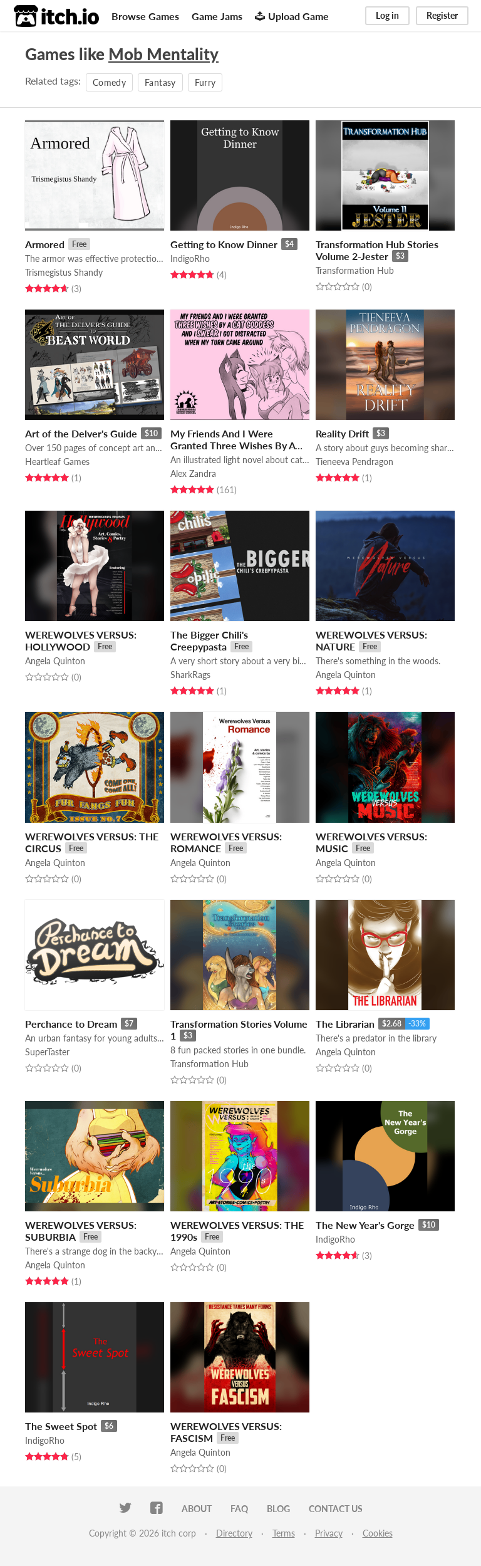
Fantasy (160, 82)
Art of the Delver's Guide (81, 433)
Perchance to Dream (71, 1024)
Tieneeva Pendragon (354, 461)
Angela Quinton (55, 660)
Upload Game (292, 16)
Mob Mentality (163, 54)
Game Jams (217, 16)
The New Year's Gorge (365, 1225)
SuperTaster (47, 1052)
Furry (205, 82)
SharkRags (190, 674)
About (197, 1508)
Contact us (336, 1508)
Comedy (109, 82)
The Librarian (345, 1024)
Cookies (378, 1533)
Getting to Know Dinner (223, 244)
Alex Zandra (193, 473)
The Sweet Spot (61, 1426)
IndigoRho (190, 258)
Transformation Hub (355, 270)
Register (442, 15)
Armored (45, 244)
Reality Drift (342, 433)
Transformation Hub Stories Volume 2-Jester (377, 250)
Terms (283, 1533)
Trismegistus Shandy (64, 272)
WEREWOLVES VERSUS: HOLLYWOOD (81, 640)
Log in (387, 15)
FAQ (239, 1508)
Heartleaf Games (57, 461)
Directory (234, 1533)
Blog (278, 1508)
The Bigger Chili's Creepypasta (209, 640)
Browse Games (145, 16)
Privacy (329, 1533)
